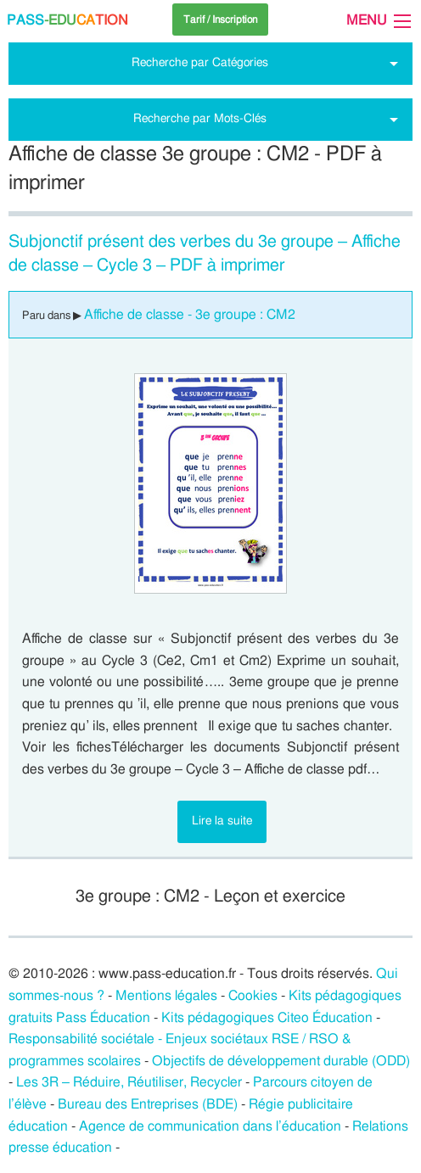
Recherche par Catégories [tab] (200, 62)
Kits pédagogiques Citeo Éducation (267, 1018)
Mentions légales (166, 996)
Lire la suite (222, 820)
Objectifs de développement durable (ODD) (281, 1061)
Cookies (253, 996)
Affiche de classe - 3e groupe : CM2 (189, 314)
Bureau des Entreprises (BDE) (148, 1104)
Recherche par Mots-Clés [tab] (200, 118)
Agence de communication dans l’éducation (210, 1126)
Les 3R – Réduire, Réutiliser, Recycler (129, 1082)
